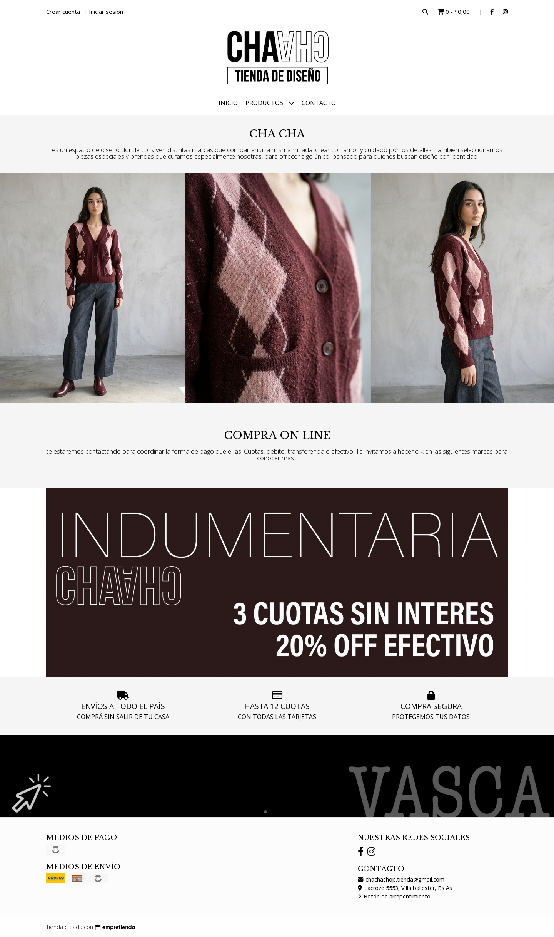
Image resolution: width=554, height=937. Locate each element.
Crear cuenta (63, 11)
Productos (269, 103)
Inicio (228, 103)
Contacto (319, 103)
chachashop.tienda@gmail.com (401, 879)
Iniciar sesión (106, 11)
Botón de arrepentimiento (394, 896)
